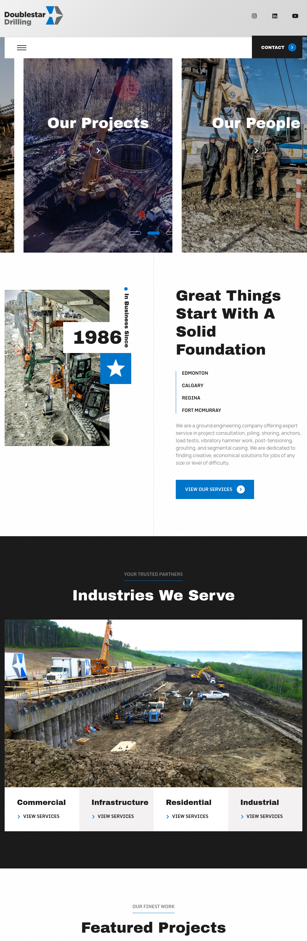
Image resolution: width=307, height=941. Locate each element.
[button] (135, 232)
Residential (188, 802)
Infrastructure (120, 802)
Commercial (41, 802)
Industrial (259, 802)
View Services (41, 816)
